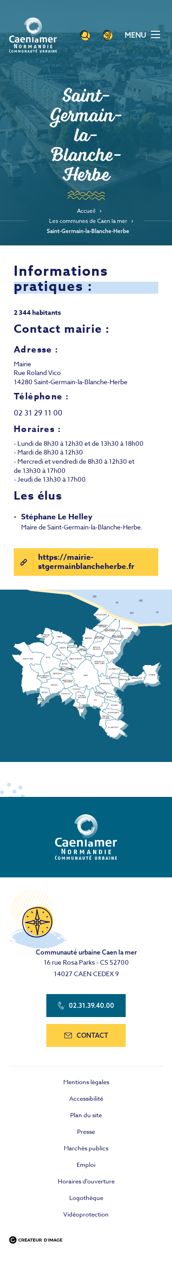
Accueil (86, 211)
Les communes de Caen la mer (88, 221)
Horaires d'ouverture (86, 1181)
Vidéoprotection (86, 1214)
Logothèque (86, 1198)
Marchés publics (86, 1148)
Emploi (86, 1164)
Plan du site (86, 1115)
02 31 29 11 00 (38, 413)
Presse (86, 1131)
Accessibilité (86, 1098)
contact (86, 1035)
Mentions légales (86, 1082)
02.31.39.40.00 (86, 1005)
